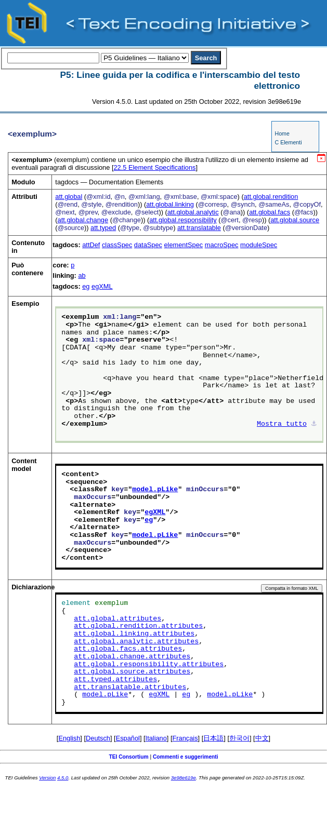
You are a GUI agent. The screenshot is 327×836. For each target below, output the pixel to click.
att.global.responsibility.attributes (149, 664)
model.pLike (155, 489)
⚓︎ (314, 424)
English (69, 738)
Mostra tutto (282, 424)
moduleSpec (258, 245)
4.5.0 (62, 777)
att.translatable (199, 228)
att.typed (103, 228)
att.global (68, 196)
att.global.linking (170, 204)
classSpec (117, 245)
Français (185, 738)
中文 (262, 738)
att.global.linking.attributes (134, 634)
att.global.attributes (117, 619)
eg (85, 286)
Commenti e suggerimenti (185, 757)
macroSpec (222, 245)
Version (47, 777)
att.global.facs (269, 212)
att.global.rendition (271, 196)
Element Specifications (154, 167)
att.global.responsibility (182, 220)
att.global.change (83, 220)
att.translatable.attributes (130, 687)
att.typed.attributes (115, 679)
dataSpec (148, 245)
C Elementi (288, 142)
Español (128, 738)
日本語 (213, 738)
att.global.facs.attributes (128, 649)
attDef (91, 245)
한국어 (239, 738)
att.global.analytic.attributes (136, 641)
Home (281, 133)
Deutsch (98, 738)
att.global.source (294, 220)
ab (81, 275)
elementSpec (183, 245)
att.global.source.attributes (132, 672)
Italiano (156, 738)
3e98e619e (183, 777)
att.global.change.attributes (132, 657)
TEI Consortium (128, 757)
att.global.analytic (193, 212)
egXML (102, 286)
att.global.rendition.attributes (138, 626)
